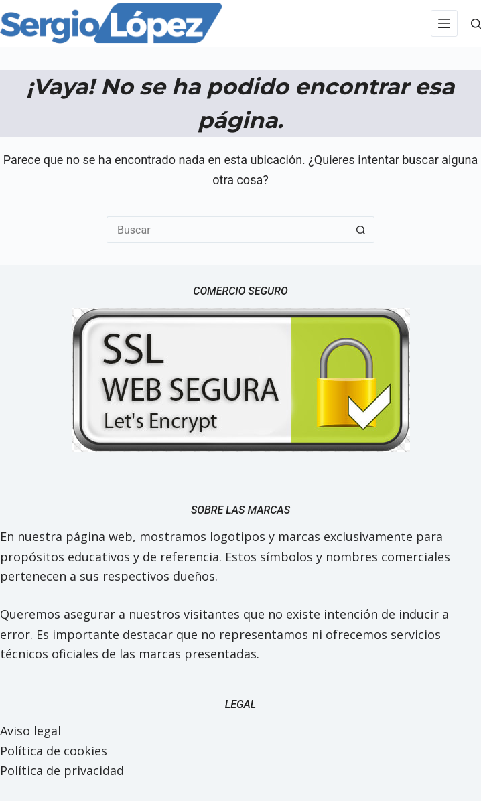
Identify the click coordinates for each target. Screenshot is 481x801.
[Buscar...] (227, 229)
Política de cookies (53, 751)
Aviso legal (30, 731)
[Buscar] (476, 24)
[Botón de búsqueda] (361, 229)
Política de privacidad (62, 770)
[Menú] (444, 23)
